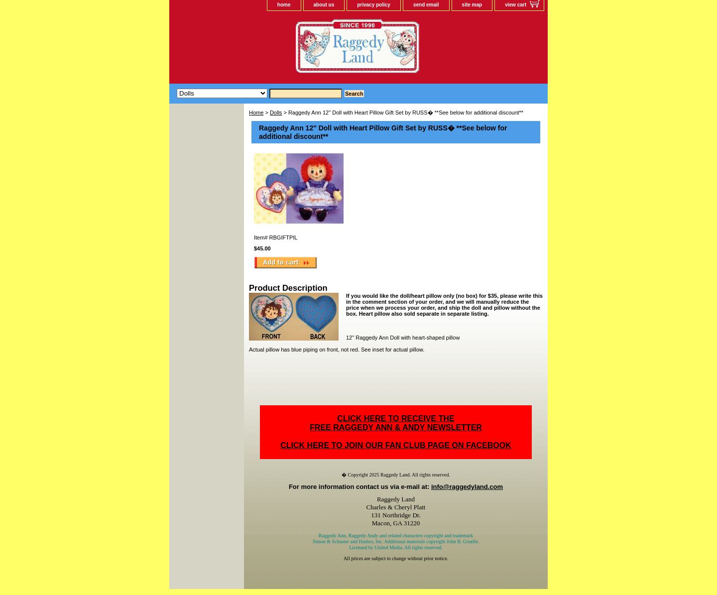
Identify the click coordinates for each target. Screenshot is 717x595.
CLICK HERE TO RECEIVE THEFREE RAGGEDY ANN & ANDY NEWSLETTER (396, 423)
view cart (515, 4)
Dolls (276, 113)
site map (472, 4)
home (284, 4)
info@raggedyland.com (467, 486)
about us (324, 4)
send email (426, 4)
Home (256, 113)
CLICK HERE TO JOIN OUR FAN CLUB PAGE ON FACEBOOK (395, 445)
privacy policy (373, 4)
